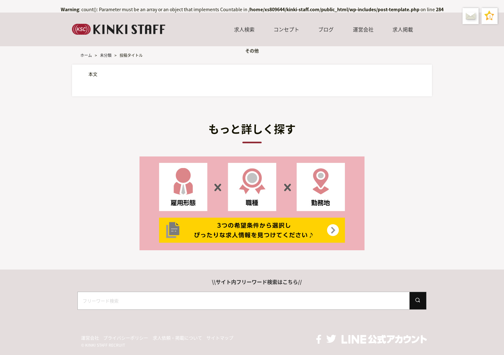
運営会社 (363, 29)
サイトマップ (219, 338)
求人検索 (244, 29)
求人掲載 (402, 29)
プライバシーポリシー (125, 338)
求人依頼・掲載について (177, 338)
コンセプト (286, 29)
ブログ (326, 29)
